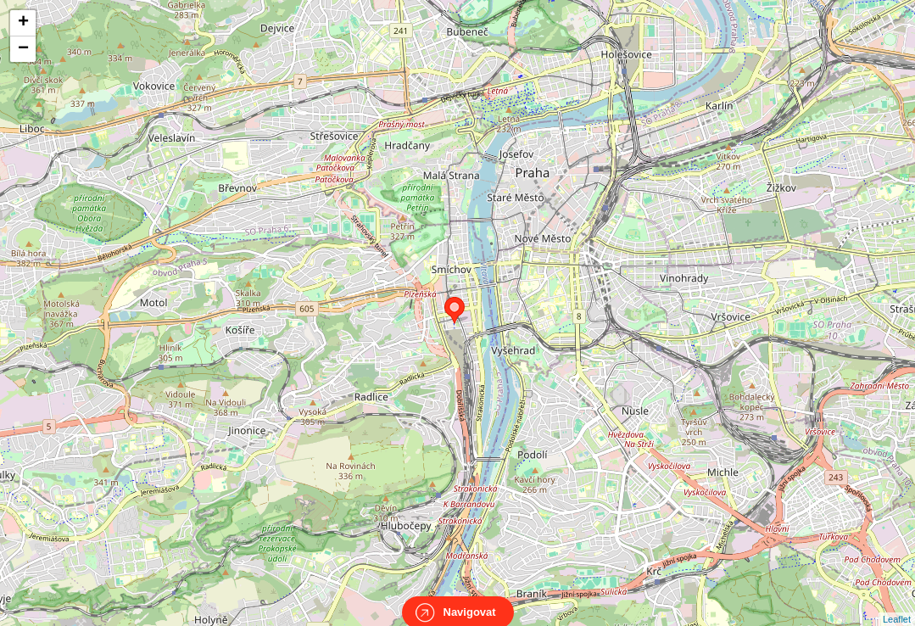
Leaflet (897, 604)
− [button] (23, 49)
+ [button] (23, 23)
